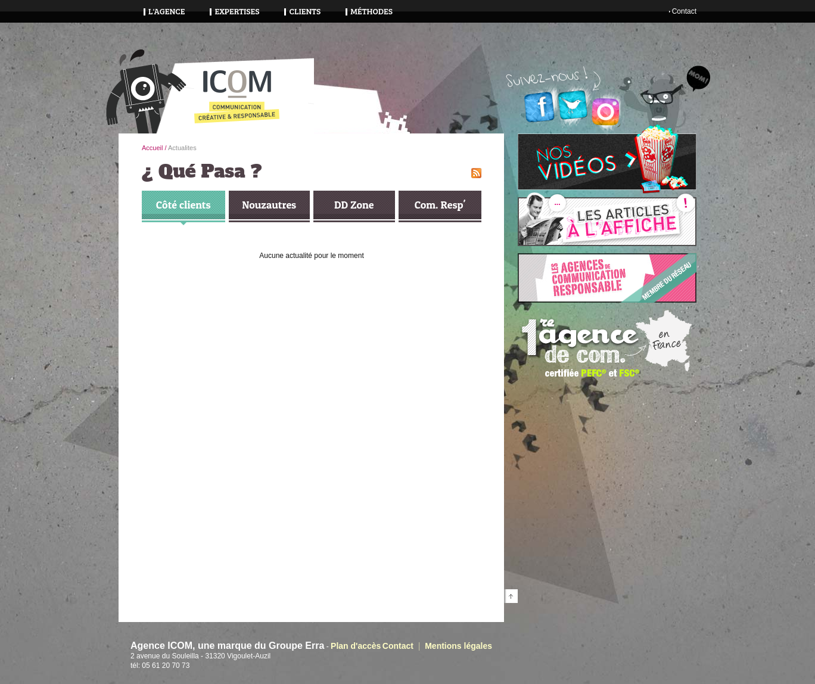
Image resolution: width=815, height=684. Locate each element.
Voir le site (607, 277)
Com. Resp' (440, 204)
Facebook (539, 107)
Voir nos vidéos (607, 161)
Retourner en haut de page (511, 596)
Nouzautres (269, 204)
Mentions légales (458, 646)
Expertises (236, 11)
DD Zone (354, 204)
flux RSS (476, 173)
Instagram (605, 112)
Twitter (572, 104)
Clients (305, 11)
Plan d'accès (356, 646)
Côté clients (183, 204)
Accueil (152, 147)
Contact (684, 11)
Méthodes (371, 11)
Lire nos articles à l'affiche (607, 221)
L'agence (166, 11)
